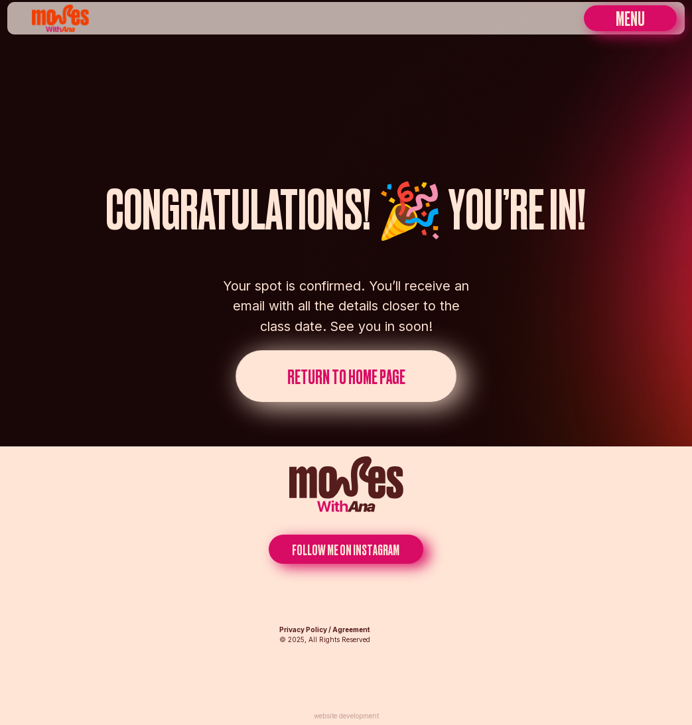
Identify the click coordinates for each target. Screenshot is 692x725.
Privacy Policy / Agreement (324, 629)
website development (346, 716)
